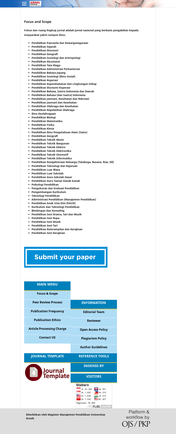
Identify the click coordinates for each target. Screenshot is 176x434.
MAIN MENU (47, 284)
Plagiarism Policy (94, 338)
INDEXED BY (94, 365)
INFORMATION (94, 302)
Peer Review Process (47, 302)
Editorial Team (94, 312)
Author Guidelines (93, 347)
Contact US (47, 337)
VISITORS (93, 376)
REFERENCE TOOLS (94, 356)
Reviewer (94, 321)
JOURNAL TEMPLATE (47, 356)
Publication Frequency (47, 311)
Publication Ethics (47, 320)
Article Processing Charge (47, 329)
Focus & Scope (47, 293)
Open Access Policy (94, 330)
